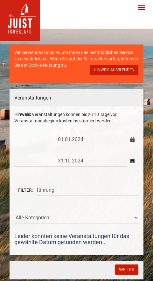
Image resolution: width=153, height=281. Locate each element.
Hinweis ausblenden (114, 70)
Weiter (127, 269)
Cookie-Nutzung (44, 65)
